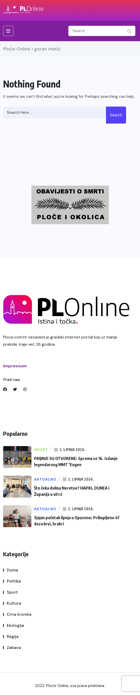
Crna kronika (19, 614)
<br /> (78, 151)
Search (116, 115)
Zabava (14, 647)
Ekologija (15, 625)
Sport (12, 592)
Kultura (14, 603)
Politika (14, 581)
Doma (12, 570)
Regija (13, 636)
